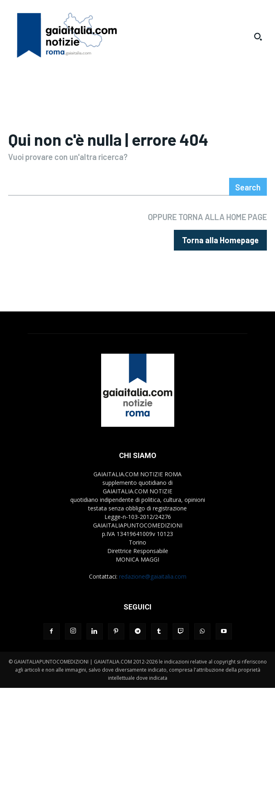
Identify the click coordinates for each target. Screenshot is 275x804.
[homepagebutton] (220, 240)
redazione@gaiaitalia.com (152, 576)
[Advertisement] (137, 745)
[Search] (248, 187)
